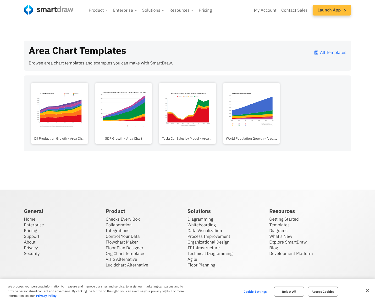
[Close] (367, 290)
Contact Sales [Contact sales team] (294, 10)
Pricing (30, 230)
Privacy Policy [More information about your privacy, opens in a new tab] (46, 296)
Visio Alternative (121, 259)
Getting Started (284, 219)
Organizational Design (209, 242)
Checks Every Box (123, 219)
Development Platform (291, 253)
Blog (273, 247)
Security (32, 253)
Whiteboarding (202, 225)
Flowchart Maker (122, 242)
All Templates (330, 52)
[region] (187, 291)
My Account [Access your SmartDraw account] (265, 10)
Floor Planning (201, 265)
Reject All (289, 291)
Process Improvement (209, 236)
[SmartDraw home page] (49, 10)
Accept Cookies (323, 291)
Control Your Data (123, 236)
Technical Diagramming (210, 253)
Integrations (117, 230)
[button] (98, 10)
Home (29, 219)
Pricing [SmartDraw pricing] (205, 10)
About (30, 242)
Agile (192, 259)
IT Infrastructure (204, 247)
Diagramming (200, 219)
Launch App (332, 10)
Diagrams (278, 230)
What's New (280, 236)
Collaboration (119, 225)
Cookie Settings (255, 291)
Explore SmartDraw (288, 242)
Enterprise (34, 225)
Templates (279, 225)
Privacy (31, 247)
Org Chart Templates (125, 253)
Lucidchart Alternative (127, 265)
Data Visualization (205, 230)
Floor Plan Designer (124, 247)
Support (31, 236)
